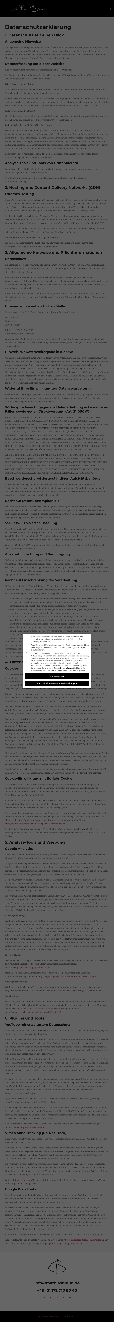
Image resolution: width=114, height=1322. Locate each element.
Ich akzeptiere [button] (57, 675)
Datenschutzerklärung (63, 668)
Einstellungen (56, 670)
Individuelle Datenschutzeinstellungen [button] (57, 683)
